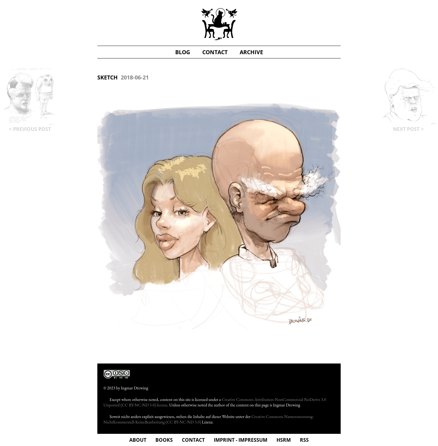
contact (215, 52)
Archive (251, 52)
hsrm (283, 440)
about (137, 440)
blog (182, 52)
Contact (193, 440)
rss (304, 440)
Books (164, 440)
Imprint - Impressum (240, 440)
